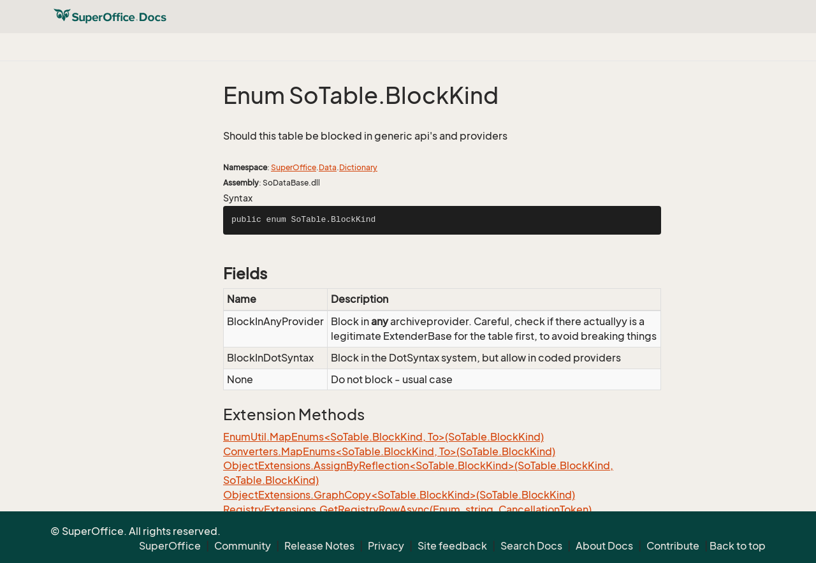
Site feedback (452, 545)
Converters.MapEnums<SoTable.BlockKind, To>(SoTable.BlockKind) (389, 451)
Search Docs (531, 545)
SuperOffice (293, 167)
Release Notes (319, 545)
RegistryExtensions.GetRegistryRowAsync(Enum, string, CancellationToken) (407, 509)
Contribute (672, 545)
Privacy (386, 545)
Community (242, 545)
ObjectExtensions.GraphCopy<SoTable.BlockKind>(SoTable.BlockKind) (399, 494)
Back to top (738, 545)
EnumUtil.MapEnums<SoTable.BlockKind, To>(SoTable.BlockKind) (383, 436)
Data (328, 167)
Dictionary (358, 167)
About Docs (604, 545)
